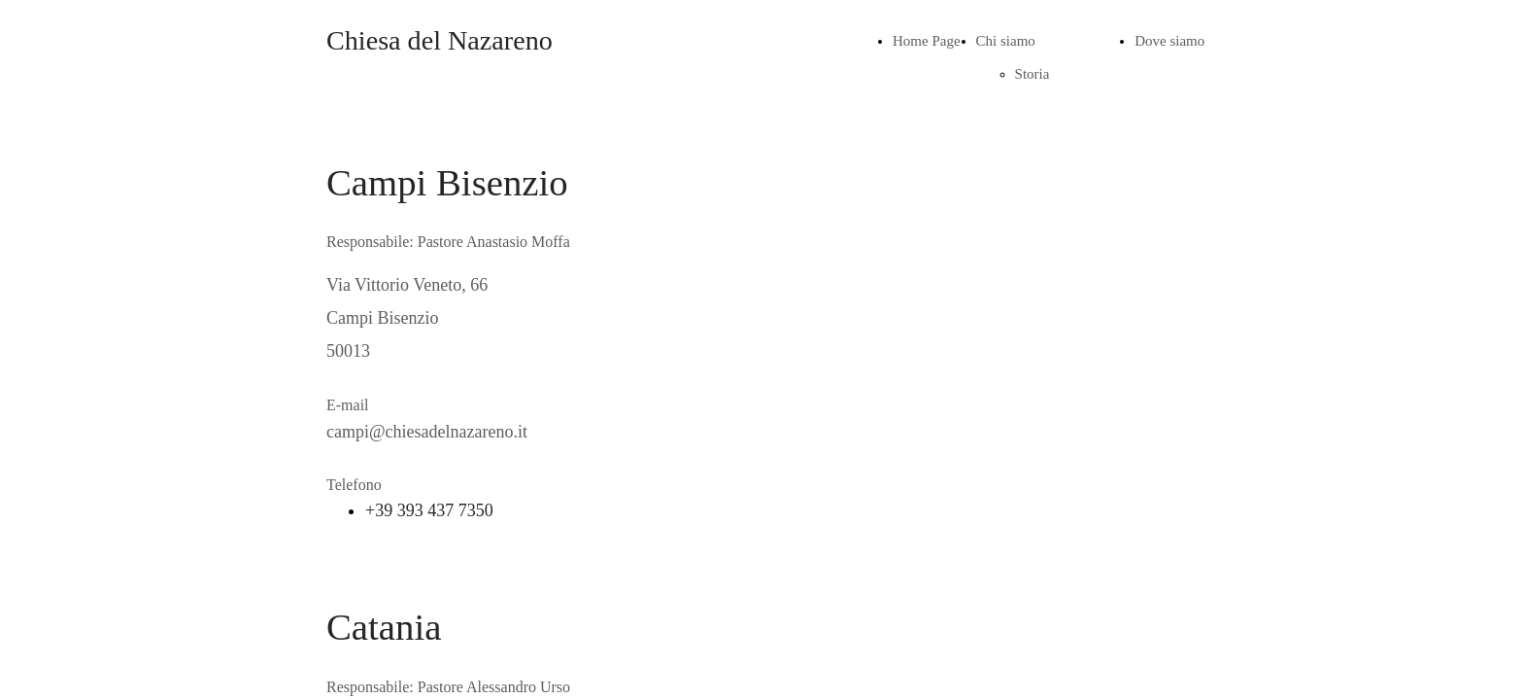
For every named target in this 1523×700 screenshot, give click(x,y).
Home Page (927, 41)
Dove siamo (1169, 41)
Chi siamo (1005, 41)
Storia (1032, 74)
